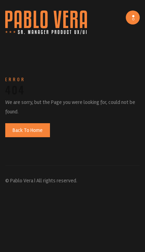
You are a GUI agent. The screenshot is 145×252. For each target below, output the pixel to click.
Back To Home (28, 130)
